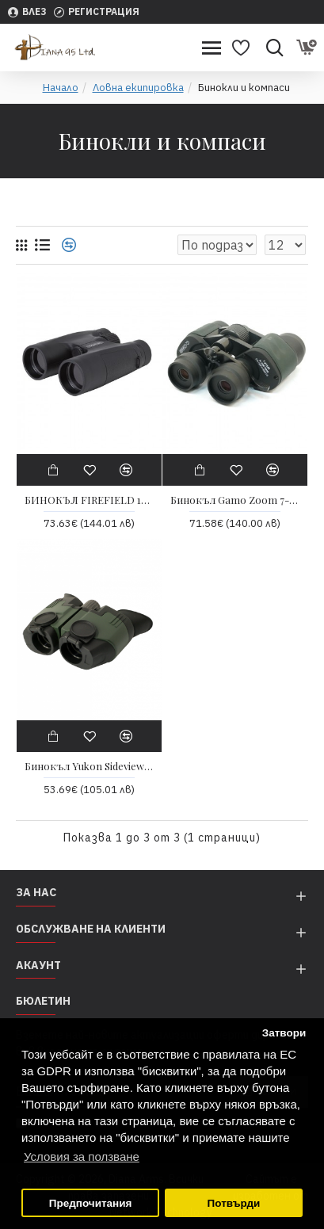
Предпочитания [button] (90, 1203)
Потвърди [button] (234, 1203)
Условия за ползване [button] (81, 1156)
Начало (60, 87)
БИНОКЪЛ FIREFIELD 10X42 (89, 500)
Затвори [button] (284, 1033)
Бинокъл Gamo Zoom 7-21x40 (234, 500)
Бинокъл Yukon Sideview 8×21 (89, 766)
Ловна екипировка (138, 87)
